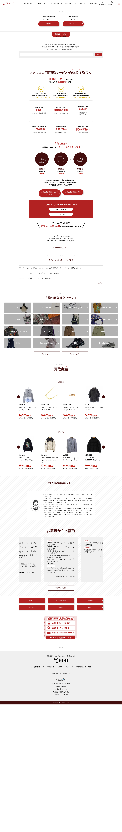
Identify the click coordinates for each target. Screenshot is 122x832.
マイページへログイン (61, 305)
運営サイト (32, 728)
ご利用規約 (55, 800)
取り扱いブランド (42, 3)
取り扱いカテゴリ (56, 3)
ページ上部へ (61, 774)
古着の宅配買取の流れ (72, 283)
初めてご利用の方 (61, 300)
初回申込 (49, 115)
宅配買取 (31, 735)
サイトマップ (69, 794)
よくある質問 (93, 3)
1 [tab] (59, 102)
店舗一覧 (82, 3)
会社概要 (59, 794)
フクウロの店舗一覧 (48, 794)
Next (103, 524)
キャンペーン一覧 (70, 3)
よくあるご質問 (35, 794)
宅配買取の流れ (28, 3)
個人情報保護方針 (65, 800)
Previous (18, 524)
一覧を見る (99, 410)
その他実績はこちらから (61, 715)
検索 (98, 145)
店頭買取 (61, 735)
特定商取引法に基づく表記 (83, 794)
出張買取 (90, 735)
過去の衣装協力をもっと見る (61, 375)
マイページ (73, 115)
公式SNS (90, 728)
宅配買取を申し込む (61, 34)
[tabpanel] (59, 82)
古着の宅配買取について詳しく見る (49, 284)
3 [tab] (62, 102)
